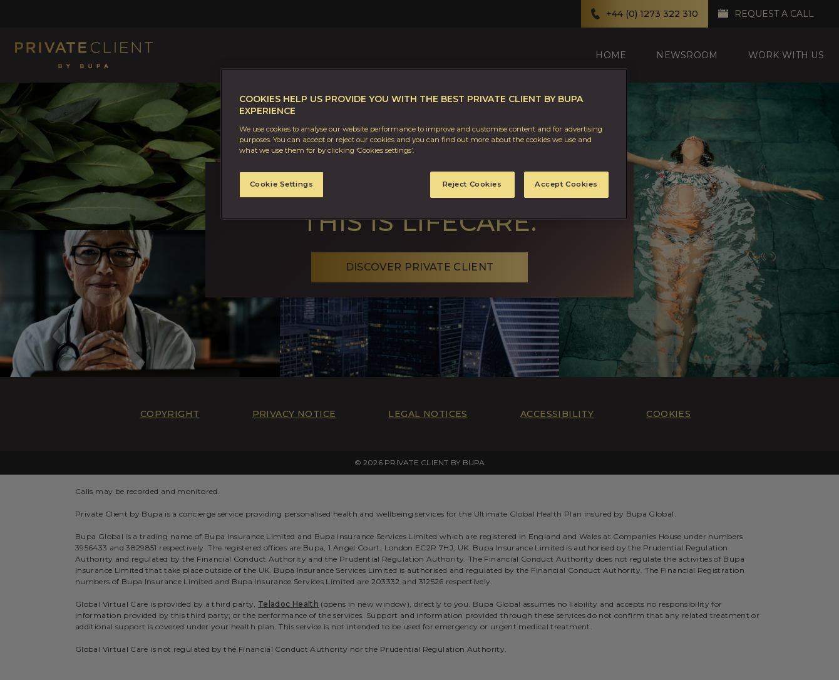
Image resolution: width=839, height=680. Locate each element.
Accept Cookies (566, 184)
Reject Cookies (472, 184)
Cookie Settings (282, 184)
